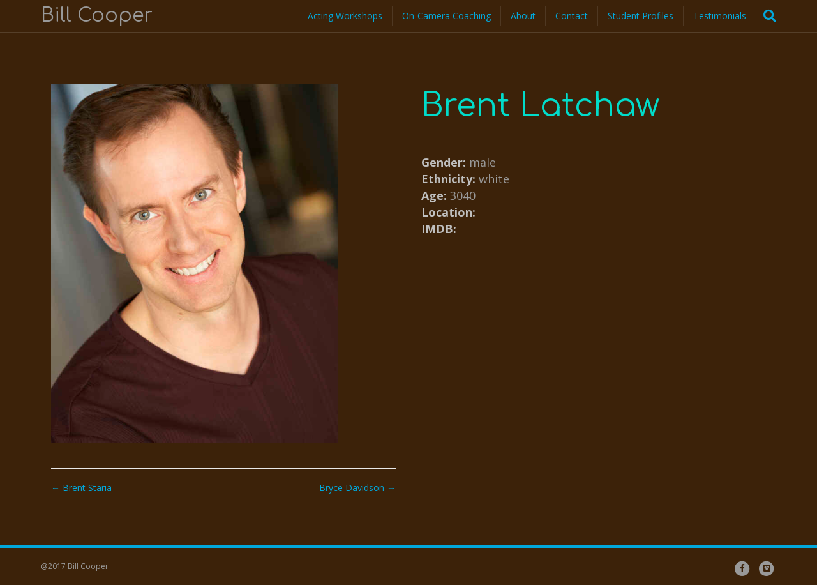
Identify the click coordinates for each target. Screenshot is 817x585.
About (523, 16)
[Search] (766, 16)
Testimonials (719, 16)
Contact (571, 16)
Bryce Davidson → (357, 488)
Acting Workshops (345, 16)
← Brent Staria (81, 488)
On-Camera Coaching (446, 16)
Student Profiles (640, 16)
